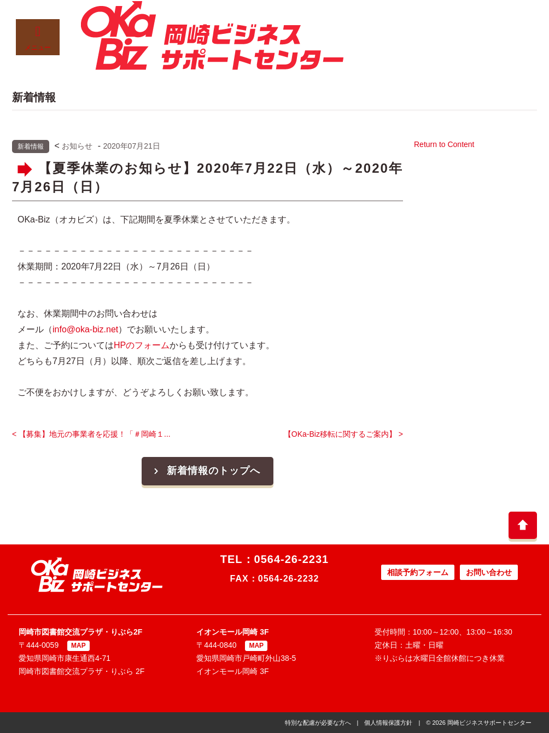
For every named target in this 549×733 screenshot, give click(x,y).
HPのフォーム (142, 345)
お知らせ (77, 146)
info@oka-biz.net (85, 329)
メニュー (37, 38)
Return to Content (444, 144)
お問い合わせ (489, 572)
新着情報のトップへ (205, 470)
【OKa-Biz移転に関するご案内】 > (343, 434)
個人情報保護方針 (388, 722)
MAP (78, 645)
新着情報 (30, 146)
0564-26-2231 (291, 559)
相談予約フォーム (417, 572)
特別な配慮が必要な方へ (318, 722)
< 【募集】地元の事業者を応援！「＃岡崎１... (91, 434)
